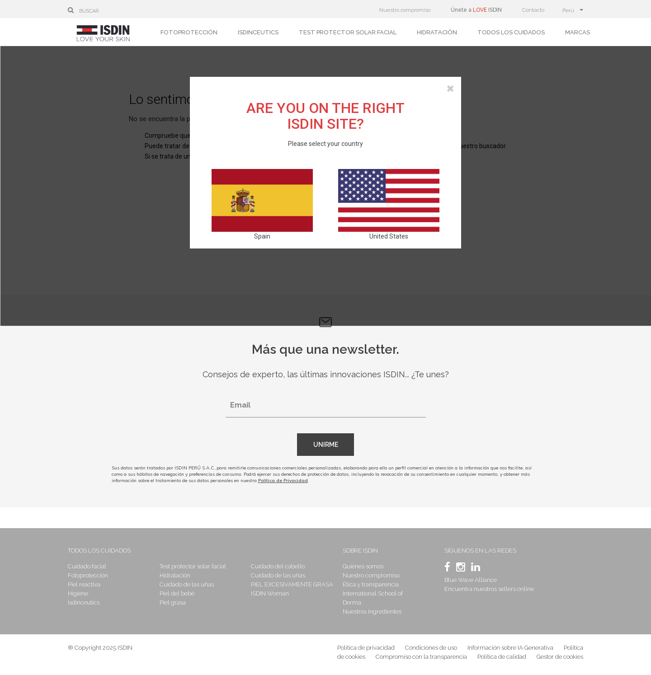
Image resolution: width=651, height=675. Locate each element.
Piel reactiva (84, 584)
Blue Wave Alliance (470, 580)
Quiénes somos (363, 566)
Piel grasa (173, 602)
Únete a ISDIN (476, 10)
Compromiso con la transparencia (421, 656)
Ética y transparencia (371, 584)
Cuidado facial (87, 566)
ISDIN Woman (270, 593)
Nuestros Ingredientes (372, 611)
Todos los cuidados (511, 32)
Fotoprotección (188, 32)
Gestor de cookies (560, 656)
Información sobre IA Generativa (510, 647)
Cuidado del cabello (278, 566)
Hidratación (437, 32)
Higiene (78, 593)
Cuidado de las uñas (187, 584)
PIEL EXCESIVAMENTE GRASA (292, 584)
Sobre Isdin (360, 550)
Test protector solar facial (347, 32)
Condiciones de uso (431, 647)
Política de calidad (501, 656)
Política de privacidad (366, 647)
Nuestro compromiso (404, 10)
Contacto (533, 10)
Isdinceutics (258, 32)
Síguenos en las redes (480, 550)
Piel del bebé (177, 593)
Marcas (577, 32)
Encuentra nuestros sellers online (489, 589)
